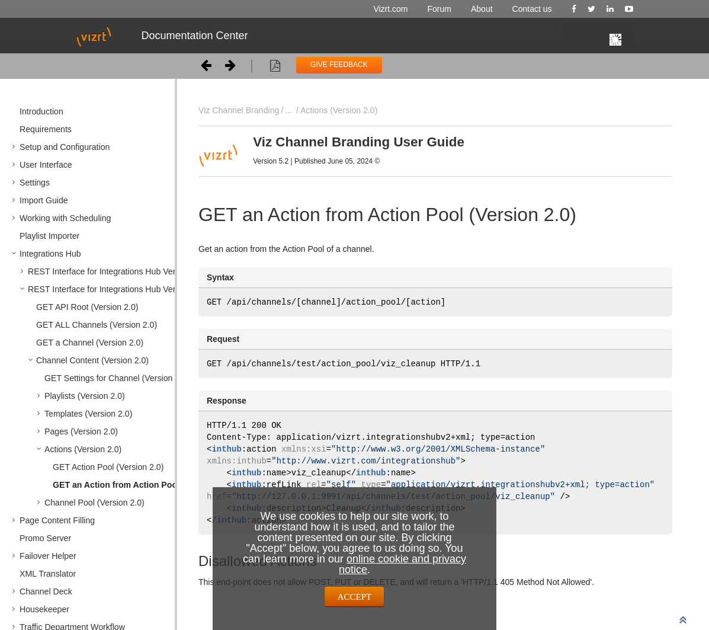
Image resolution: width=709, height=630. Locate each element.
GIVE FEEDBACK (339, 64)
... (288, 110)
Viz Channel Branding (238, 110)
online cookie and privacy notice (402, 564)
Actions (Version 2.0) (338, 110)
